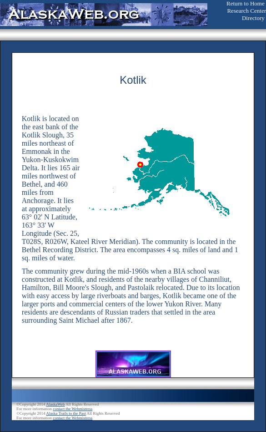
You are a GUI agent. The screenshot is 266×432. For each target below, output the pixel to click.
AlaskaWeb (55, 404)
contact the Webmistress (72, 409)
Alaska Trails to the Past (66, 413)
